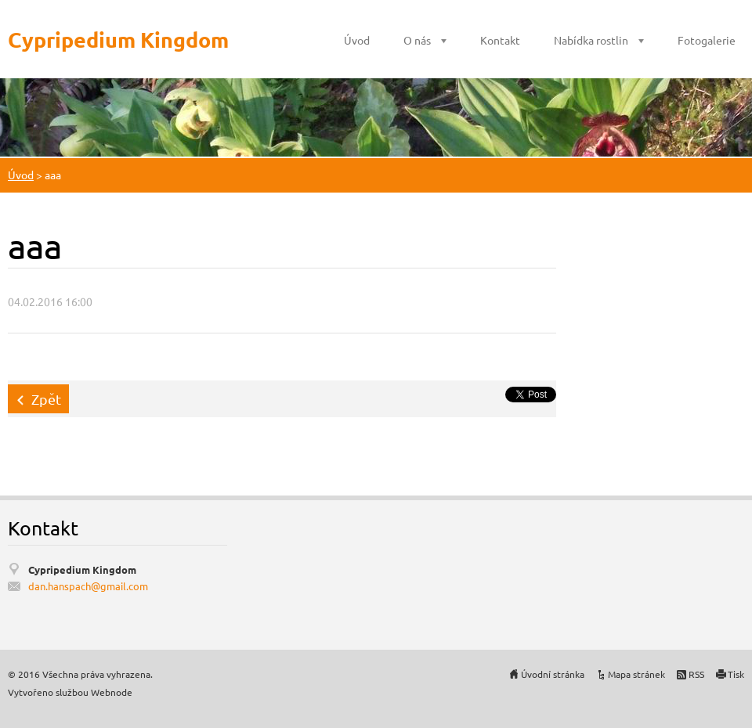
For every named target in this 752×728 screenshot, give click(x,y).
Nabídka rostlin (591, 40)
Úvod (357, 40)
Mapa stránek (636, 674)
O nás (417, 40)
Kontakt (500, 40)
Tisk (736, 674)
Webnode (111, 692)
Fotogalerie (707, 40)
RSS (696, 674)
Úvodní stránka (552, 674)
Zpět (46, 399)
